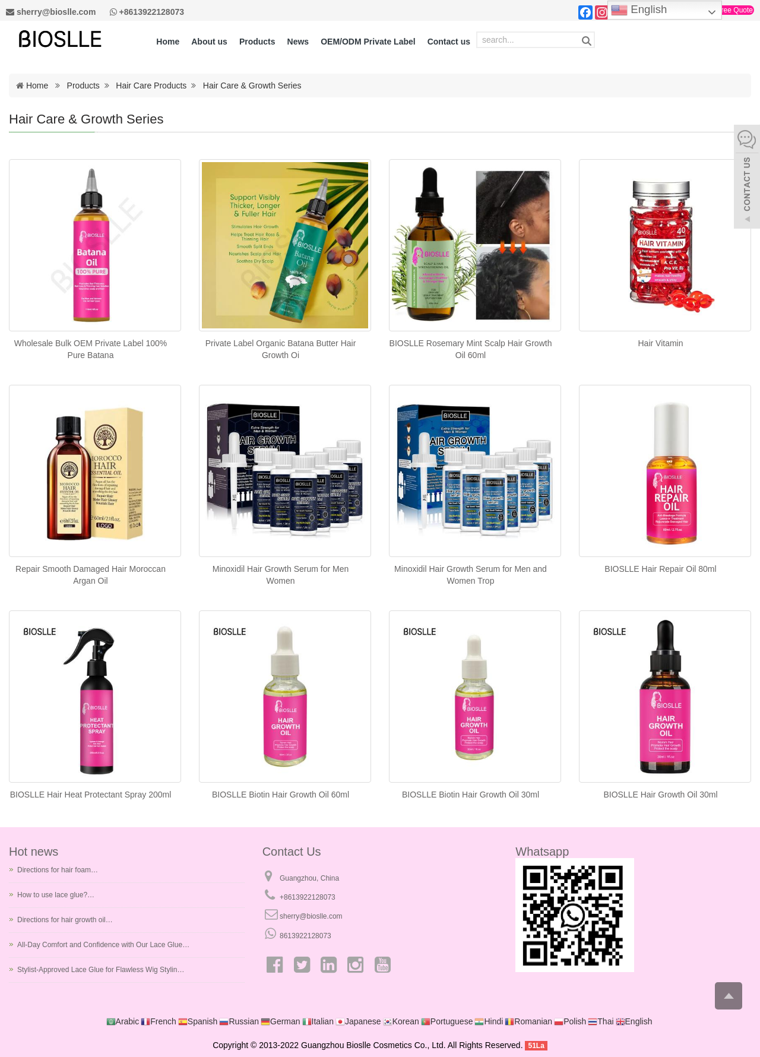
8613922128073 (305, 936)
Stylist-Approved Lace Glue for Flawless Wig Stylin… (100, 970)
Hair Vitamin (660, 343)
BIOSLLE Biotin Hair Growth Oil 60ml (280, 794)
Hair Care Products (151, 85)
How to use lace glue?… (55, 895)
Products (83, 85)
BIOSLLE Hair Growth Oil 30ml (660, 794)
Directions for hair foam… (57, 870)
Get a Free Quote (725, 10)
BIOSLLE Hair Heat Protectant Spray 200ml (91, 794)
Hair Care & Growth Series (252, 85)
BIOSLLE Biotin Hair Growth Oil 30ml (470, 794)
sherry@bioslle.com (311, 916)
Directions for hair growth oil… (65, 920)
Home (37, 85)
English (639, 10)
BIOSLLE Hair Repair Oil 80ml (660, 569)
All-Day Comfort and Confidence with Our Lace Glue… (103, 945)
